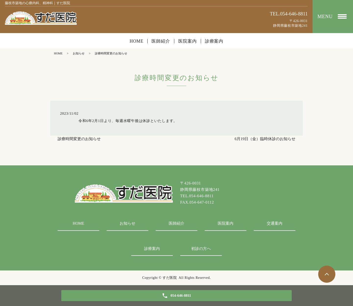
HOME (137, 41)
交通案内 (274, 223)
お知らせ (79, 53)
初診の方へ (201, 248)
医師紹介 (160, 41)
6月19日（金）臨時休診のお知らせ (265, 139)
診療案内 (214, 41)
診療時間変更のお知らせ (79, 139)
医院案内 (187, 41)
